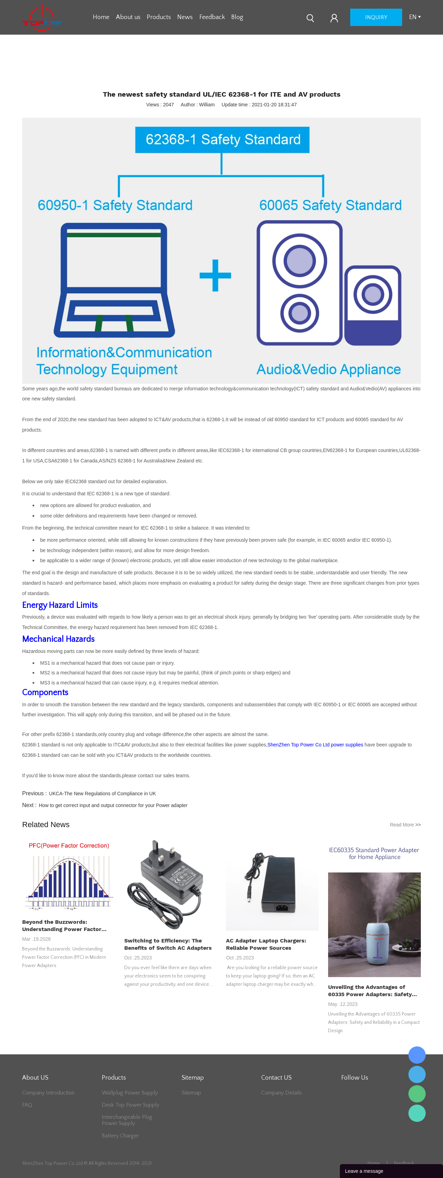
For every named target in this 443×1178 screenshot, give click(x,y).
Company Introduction (48, 1093)
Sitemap (191, 1093)
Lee (417, 1113)
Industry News (232, 70)
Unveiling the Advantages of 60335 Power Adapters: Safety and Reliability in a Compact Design (370, 991)
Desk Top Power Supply (130, 1105)
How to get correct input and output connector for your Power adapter (113, 805)
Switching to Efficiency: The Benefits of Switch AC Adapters (168, 944)
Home (101, 17)
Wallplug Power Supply (130, 1093)
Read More (405, 824)
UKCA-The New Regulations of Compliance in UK (102, 793)
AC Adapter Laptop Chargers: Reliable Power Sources (266, 944)
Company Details (281, 1093)
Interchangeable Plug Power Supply (127, 1120)
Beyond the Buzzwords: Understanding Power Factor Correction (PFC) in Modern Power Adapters (61, 926)
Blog (237, 17)
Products (159, 17)
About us (128, 17)
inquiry (376, 17)
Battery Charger (120, 1136)
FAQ (27, 1105)
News (185, 17)
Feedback (212, 17)
